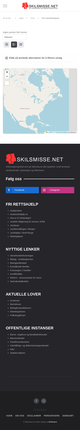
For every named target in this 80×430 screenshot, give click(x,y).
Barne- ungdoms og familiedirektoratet (28, 334)
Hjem (9, 416)
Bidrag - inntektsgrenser (21, 259)
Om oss (19, 416)
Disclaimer (34, 416)
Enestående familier (19, 266)
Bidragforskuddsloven (20, 308)
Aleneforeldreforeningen (21, 255)
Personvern (51, 416)
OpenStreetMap (61, 132)
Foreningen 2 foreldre (20, 270)
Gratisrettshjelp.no (19, 214)
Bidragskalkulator (18, 263)
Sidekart (68, 416)
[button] (7, 72)
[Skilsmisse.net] (40, 6)
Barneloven (15, 304)
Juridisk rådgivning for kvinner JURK (27, 221)
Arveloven (15, 300)
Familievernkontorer (19, 342)
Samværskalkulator (19, 281)
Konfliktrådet (16, 274)
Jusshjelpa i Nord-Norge (21, 232)
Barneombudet (17, 338)
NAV (12, 349)
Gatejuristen (16, 210)
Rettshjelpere (16, 236)
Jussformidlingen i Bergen (22, 229)
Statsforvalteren (17, 353)
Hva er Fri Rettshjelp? (20, 218)
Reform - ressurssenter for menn (26, 277)
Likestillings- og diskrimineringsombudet (29, 345)
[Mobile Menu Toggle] (5, 6)
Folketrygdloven (17, 315)
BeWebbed (53, 422)
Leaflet (49, 132)
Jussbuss (14, 225)
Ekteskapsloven (17, 311)
